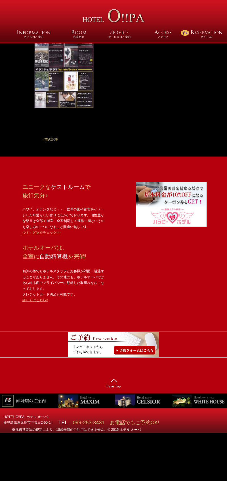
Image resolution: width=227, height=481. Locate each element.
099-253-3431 (91, 422)
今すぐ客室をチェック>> (41, 233)
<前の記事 (50, 140)
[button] (50, 139)
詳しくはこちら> (35, 300)
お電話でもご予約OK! (134, 422)
